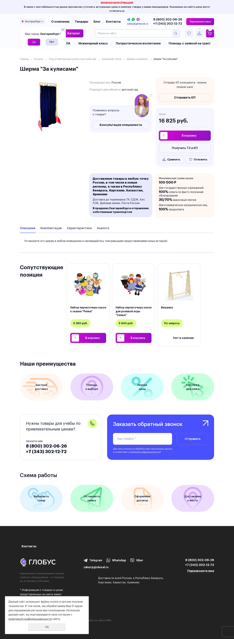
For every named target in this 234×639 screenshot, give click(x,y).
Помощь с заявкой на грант (190, 43)
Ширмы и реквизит (137, 59)
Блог (97, 21)
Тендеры (81, 21)
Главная (24, 59)
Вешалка (167, 307)
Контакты (113, 21)
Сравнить (173, 159)
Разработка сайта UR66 (97, 620)
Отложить (200, 159)
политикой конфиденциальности (145, 452)
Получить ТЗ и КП (185, 148)
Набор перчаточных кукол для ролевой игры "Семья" (133, 311)
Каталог (73, 33)
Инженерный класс (93, 43)
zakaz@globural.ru (137, 24)
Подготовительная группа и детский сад (72, 59)
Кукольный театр (111, 59)
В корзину (189, 135)
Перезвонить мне (200, 21)
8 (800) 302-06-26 (167, 19)
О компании (60, 21)
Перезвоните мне (200, 570)
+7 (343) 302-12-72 (167, 23)
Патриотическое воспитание (138, 43)
